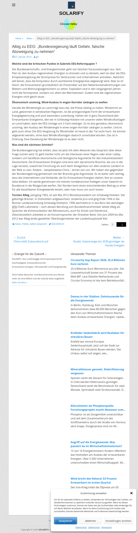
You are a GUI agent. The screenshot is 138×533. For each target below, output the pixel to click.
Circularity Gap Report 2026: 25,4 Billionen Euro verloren (98, 262)
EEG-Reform (57, 223)
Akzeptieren (65, 520)
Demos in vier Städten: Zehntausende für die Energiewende (97, 298)
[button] (131, 493)
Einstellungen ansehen (118, 520)
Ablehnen (90, 520)
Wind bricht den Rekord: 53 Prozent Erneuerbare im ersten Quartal (94, 480)
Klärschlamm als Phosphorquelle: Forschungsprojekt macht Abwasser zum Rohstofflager (97, 408)
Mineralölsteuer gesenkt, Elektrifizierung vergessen (97, 371)
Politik (25, 223)
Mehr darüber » (20, 282)
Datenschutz (81, 527)
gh (37, 56)
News (30, 38)
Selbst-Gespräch (38, 223)
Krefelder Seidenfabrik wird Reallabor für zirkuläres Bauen (97, 335)
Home (19, 38)
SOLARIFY (71, 13)
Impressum (106, 527)
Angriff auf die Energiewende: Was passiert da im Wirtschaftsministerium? (96, 444)
